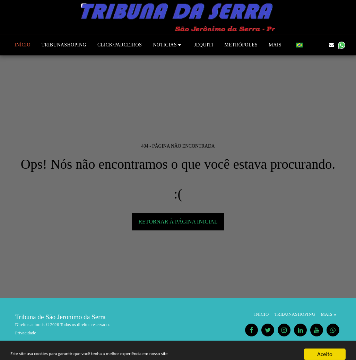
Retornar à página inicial (178, 222)
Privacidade (25, 333)
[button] (168, 45)
